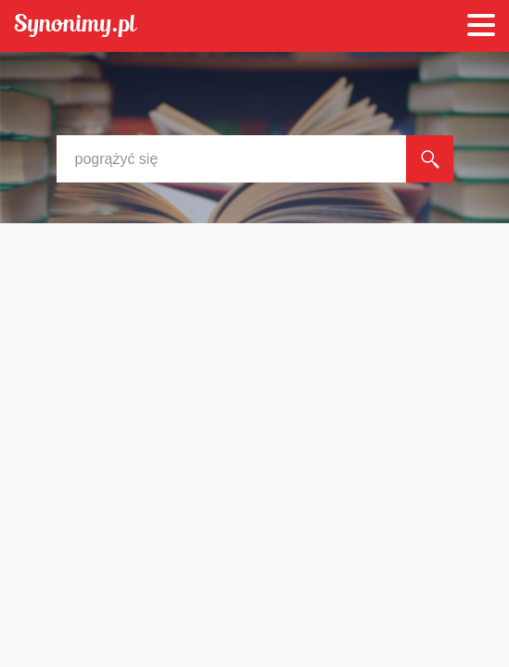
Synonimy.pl (75, 26)
